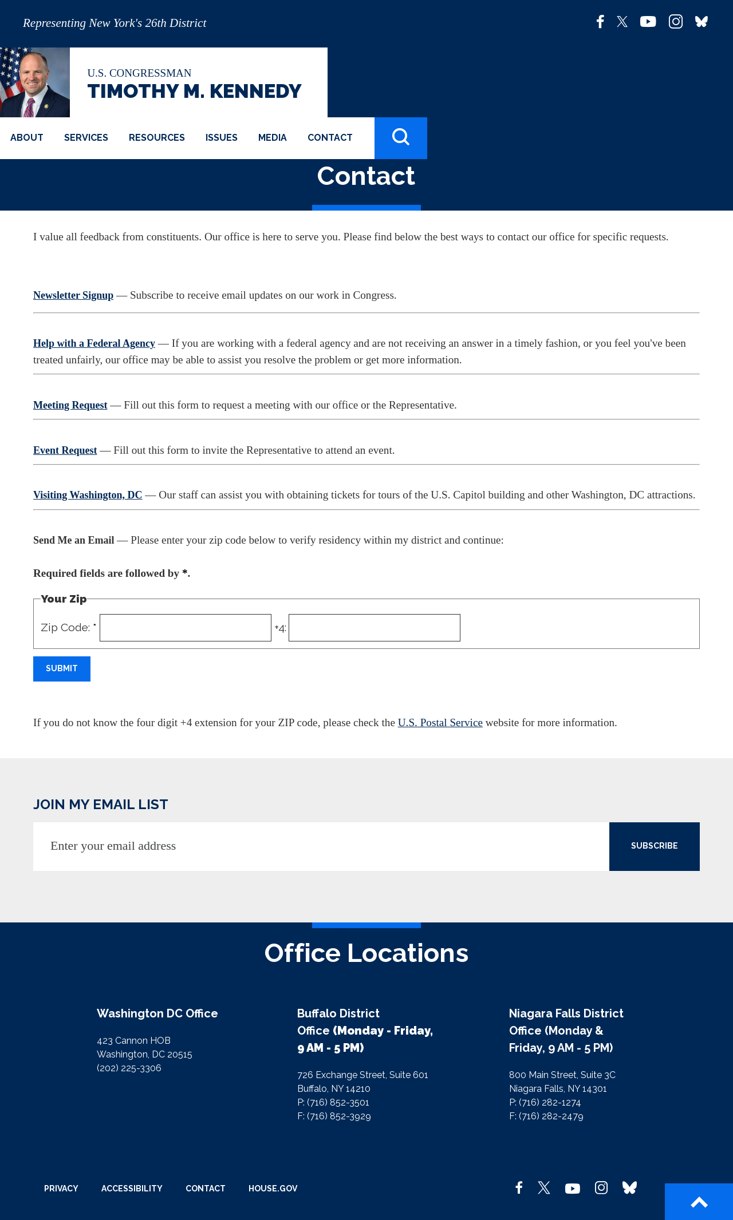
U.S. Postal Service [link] (440, 722)
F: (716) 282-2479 (546, 1116)
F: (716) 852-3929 (334, 1116)
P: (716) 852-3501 (333, 1102)
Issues (222, 137)
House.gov (273, 1188)
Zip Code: (69, 627)
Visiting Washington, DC (88, 495)
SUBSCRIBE (654, 845)
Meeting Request (70, 405)
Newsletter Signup (73, 295)
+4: (280, 627)
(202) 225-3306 (129, 1068)
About (27, 137)
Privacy (61, 1188)
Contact (330, 137)
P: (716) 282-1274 (545, 1102)
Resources (157, 137)
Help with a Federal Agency (94, 343)
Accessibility (132, 1188)
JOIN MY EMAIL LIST (100, 804)
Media (272, 137)
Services (86, 137)
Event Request (65, 450)
